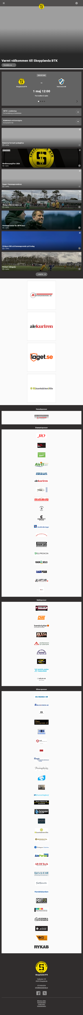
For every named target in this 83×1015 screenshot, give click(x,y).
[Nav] (3, 3)
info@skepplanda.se (41, 987)
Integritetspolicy (41, 1006)
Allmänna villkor (41, 1001)
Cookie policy (41, 1004)
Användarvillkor (41, 1002)
